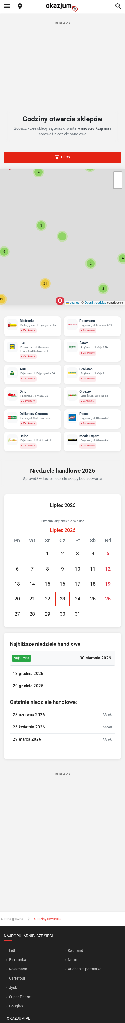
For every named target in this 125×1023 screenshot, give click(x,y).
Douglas (16, 1006)
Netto (72, 960)
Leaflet (72, 302)
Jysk (13, 987)
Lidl (12, 950)
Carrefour (17, 978)
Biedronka (17, 960)
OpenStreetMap (95, 302)
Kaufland (75, 950)
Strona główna (12, 919)
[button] (62, 236)
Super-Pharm (20, 997)
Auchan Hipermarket (85, 969)
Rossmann (18, 969)
